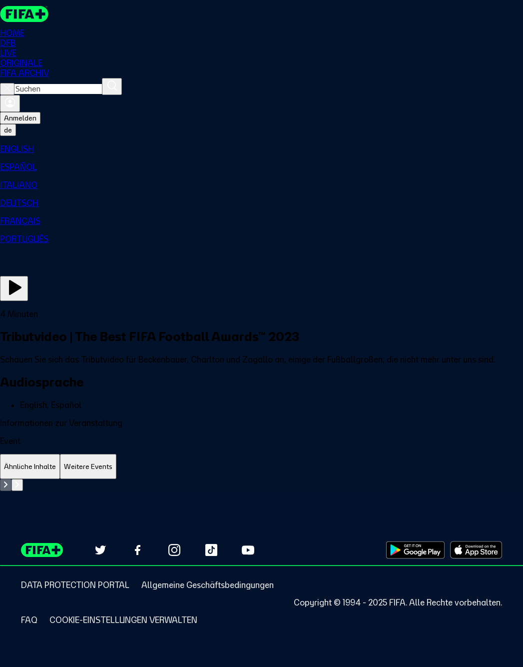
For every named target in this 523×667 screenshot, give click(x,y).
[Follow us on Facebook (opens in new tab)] (137, 550)
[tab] (30, 467)
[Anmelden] (10, 103)
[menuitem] (261, 149)
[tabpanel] (261, 485)
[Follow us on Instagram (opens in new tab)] (174, 550)
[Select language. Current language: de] (8, 130)
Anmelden (20, 118)
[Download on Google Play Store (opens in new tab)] (415, 550)
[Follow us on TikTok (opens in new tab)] (211, 550)
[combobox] (58, 89)
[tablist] (261, 467)
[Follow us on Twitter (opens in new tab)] (100, 550)
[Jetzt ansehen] (14, 288)
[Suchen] (112, 86)
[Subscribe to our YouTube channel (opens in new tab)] (248, 550)
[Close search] (7, 89)
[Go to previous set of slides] (5, 485)
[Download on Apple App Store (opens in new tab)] (476, 550)
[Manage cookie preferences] (123, 620)
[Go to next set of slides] (17, 485)
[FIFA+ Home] (24, 14)
